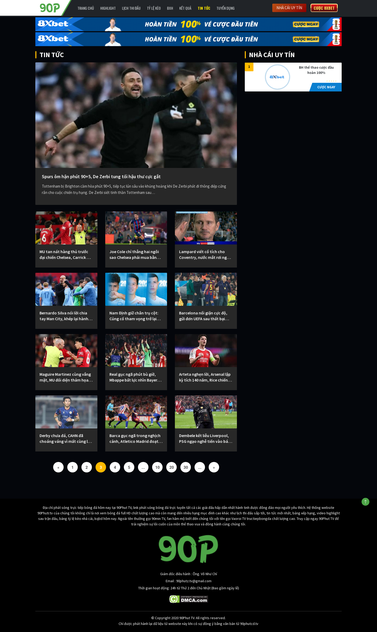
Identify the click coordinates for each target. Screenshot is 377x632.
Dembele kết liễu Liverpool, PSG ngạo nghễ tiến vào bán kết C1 (204, 438)
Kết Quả (185, 8)
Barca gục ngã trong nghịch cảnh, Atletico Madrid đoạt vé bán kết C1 (134, 438)
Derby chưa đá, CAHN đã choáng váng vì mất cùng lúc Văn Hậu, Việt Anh (66, 438)
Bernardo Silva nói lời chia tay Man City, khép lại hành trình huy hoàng (64, 316)
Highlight (108, 8)
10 (157, 467)
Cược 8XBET (324, 8)
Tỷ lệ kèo (154, 8)
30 (186, 467)
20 (171, 467)
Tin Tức (204, 8)
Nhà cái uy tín (289, 7)
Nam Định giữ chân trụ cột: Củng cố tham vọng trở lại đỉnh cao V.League (133, 316)
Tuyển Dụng (226, 8)
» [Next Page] (214, 467)
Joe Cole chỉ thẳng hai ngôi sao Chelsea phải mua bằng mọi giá (134, 254)
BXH (170, 8)
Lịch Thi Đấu (131, 8)
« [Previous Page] (58, 467)
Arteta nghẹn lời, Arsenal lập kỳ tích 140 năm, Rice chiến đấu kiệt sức (205, 377)
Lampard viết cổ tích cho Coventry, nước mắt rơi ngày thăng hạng (205, 254)
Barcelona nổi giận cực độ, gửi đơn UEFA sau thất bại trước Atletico (203, 316)
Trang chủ (85, 8)
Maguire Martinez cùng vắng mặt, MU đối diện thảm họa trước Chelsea (65, 377)
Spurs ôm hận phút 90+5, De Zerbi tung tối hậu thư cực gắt (101, 176)
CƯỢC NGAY (326, 87)
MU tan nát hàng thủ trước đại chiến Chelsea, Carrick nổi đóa (66, 254)
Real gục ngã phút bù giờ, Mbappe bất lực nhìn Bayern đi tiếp (134, 377)
